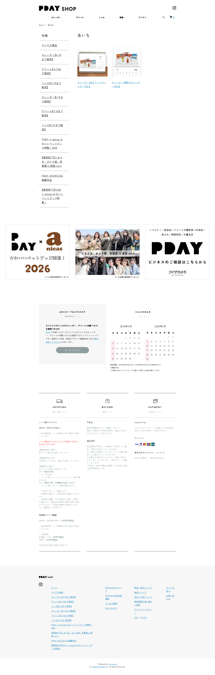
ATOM (144, 617)
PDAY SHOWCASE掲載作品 (52, 178)
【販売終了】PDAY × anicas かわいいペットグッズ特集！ (52, 196)
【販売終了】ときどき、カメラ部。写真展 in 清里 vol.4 (52, 162)
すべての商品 (49, 45)
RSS (136, 617)
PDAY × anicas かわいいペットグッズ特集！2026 (52, 143)
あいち (50, 24)
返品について (140, 592)
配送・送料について (143, 587)
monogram (112, 664)
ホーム (41, 24)
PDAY (48, 332)
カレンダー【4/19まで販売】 (51, 57)
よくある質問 (111, 603)
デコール (80, 18)
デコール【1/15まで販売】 (52, 113)
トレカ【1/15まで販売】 (52, 127)
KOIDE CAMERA (99, 667)
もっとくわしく (72, 350)
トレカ (101, 18)
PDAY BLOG (111, 608)
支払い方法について (143, 597)
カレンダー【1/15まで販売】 (52, 99)
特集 (121, 18)
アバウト (142, 18)
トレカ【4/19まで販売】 (51, 85)
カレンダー (56, 18)
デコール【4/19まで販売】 (51, 71)
